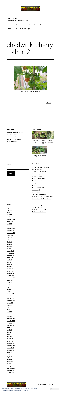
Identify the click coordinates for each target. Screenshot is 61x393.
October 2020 (10, 298)
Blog (17, 28)
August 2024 (10, 221)
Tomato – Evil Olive (37, 180)
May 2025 (9, 212)
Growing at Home (39, 25)
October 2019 (10, 323)
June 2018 (9, 354)
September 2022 (11, 255)
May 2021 (9, 287)
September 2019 (11, 325)
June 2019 (9, 332)
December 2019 (11, 318)
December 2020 (11, 296)
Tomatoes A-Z (25, 25)
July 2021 (9, 282)
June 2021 (9, 284)
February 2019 (10, 341)
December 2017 (11, 368)
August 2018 (10, 352)
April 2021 (9, 289)
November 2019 (11, 321)
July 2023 (9, 237)
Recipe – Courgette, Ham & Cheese (41, 198)
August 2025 (10, 208)
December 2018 (11, 345)
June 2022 (9, 262)
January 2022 (10, 273)
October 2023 (10, 230)
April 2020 (9, 311)
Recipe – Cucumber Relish (13, 137)
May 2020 (9, 309)
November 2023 (11, 228)
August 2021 (10, 280)
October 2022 (10, 253)
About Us (14, 25)
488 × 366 (48, 102)
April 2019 (9, 336)
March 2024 (10, 226)
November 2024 (11, 219)
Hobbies (9, 28)
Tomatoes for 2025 (37, 185)
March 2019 (10, 339)
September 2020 (11, 300)
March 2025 (10, 217)
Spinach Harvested (12, 141)
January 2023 (10, 251)
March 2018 (10, 361)
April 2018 (9, 359)
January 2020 (10, 316)
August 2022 (10, 257)
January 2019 (10, 343)
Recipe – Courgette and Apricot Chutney (42, 196)
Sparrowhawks (36, 192)
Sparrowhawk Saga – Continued (15, 132)
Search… (9, 164)
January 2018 (10, 366)
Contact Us (23, 28)
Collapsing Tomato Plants (39, 194)
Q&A (34, 29)
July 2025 (9, 210)
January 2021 (10, 293)
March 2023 (10, 246)
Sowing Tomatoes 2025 (38, 183)
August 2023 (10, 235)
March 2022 (10, 269)
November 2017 (11, 370)
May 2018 (9, 357)
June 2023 (9, 239)
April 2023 (9, 244)
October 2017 (10, 372)
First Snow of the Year (38, 187)
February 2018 (10, 363)
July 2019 (9, 330)
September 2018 (11, 350)
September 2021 (11, 278)
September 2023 (11, 233)
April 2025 (9, 214)
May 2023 (9, 242)
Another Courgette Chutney (14, 139)
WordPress (51, 384)
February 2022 (10, 271)
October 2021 (10, 275)
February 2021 (10, 291)
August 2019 (10, 327)
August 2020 (10, 302)
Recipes (50, 25)
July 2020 (9, 305)
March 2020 (10, 314)
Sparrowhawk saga (12, 134)
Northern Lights (36, 189)
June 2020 (9, 307)
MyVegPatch (12, 18)
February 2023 (10, 248)
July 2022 (9, 260)
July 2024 (9, 223)
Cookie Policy (26, 390)
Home (8, 25)
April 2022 (9, 266)
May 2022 (9, 264)
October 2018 (10, 348)
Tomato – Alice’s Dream (38, 178)
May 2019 (9, 334)
